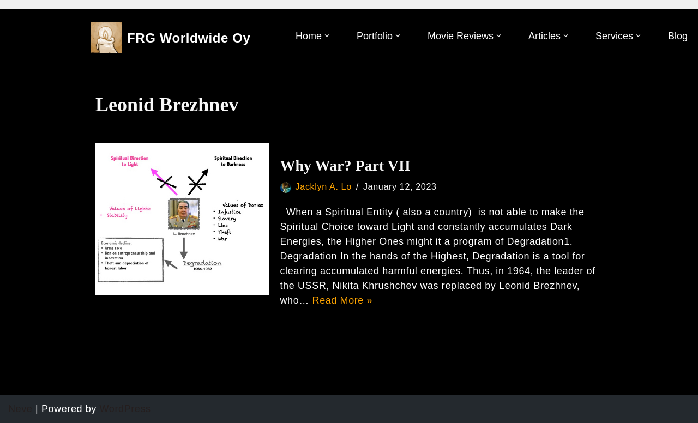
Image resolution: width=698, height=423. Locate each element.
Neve (20, 408)
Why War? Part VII (345, 165)
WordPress (125, 408)
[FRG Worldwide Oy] (171, 37)
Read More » (342, 300)
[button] (326, 35)
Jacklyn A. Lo (324, 186)
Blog (678, 36)
